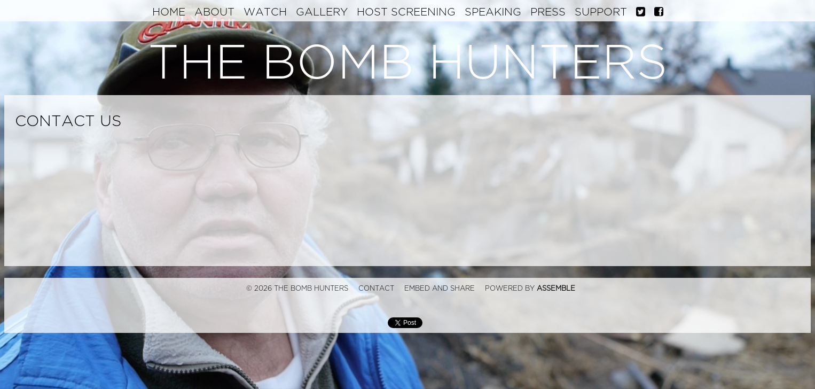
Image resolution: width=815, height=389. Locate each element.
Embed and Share (439, 288)
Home (168, 12)
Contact (376, 288)
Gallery (322, 12)
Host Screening (406, 12)
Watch (265, 12)
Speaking (493, 12)
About (214, 12)
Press (548, 12)
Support (601, 12)
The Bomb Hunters (408, 63)
